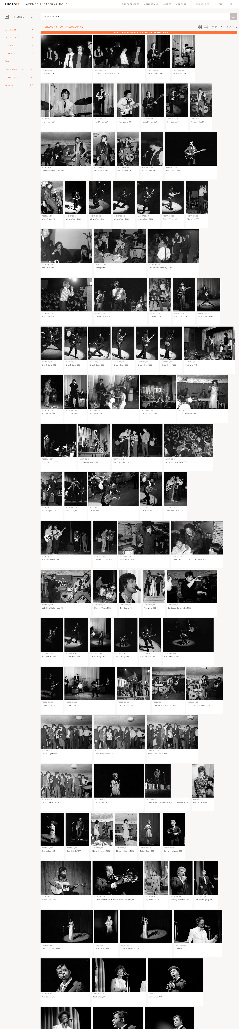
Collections (151, 4)
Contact (181, 4)
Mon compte (202, 4)
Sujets (167, 4)
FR (231, 4)
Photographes (130, 4)
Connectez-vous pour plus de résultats (139, 32)
